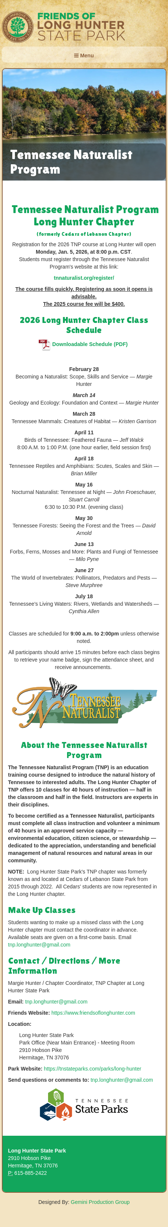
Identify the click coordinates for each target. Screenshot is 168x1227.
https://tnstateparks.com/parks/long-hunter (92, 1069)
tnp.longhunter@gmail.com (39, 945)
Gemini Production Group (100, 1202)
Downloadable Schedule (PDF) (84, 344)
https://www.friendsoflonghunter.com (93, 1013)
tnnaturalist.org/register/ (84, 278)
